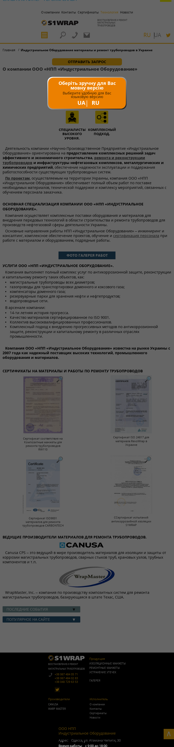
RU (95, 102)
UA (81, 102)
